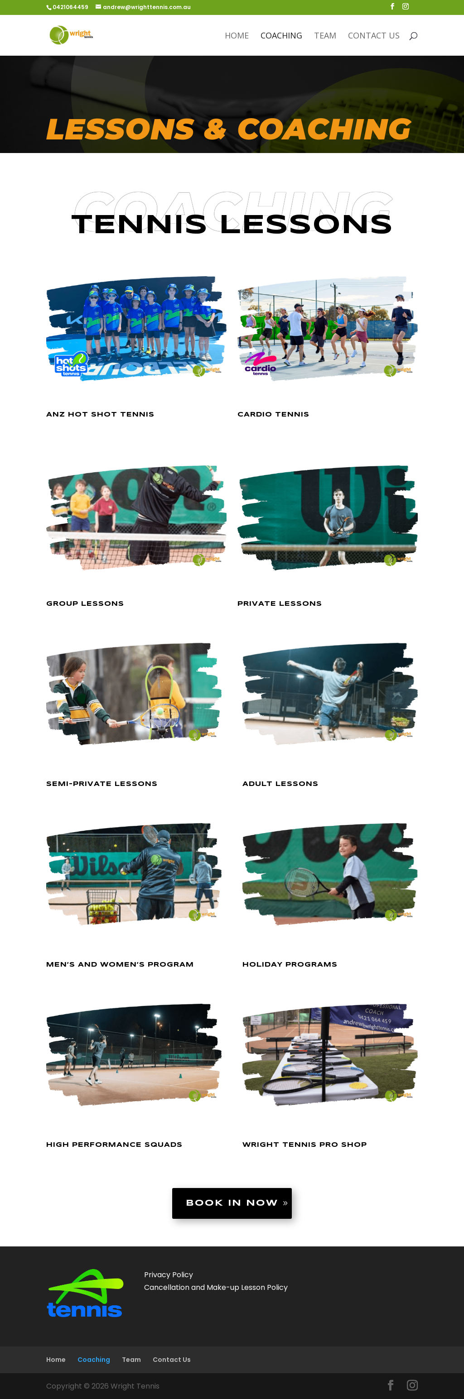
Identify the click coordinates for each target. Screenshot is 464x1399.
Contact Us (374, 36)
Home (237, 36)
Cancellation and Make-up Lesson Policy (216, 1287)
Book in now (232, 1203)
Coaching (281, 36)
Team (325, 36)
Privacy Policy (168, 1275)
